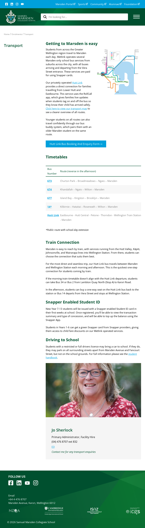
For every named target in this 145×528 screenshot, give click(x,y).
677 (49, 198)
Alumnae (115, 4)
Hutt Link (77, 82)
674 (49, 189)
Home (7, 34)
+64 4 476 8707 (17, 499)
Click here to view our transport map (66, 108)
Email (11, 495)
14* (49, 206)
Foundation (132, 4)
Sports (83, 4)
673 (49, 181)
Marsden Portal (65, 4)
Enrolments (17, 34)
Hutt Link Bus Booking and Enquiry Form (76, 144)
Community (98, 4)
